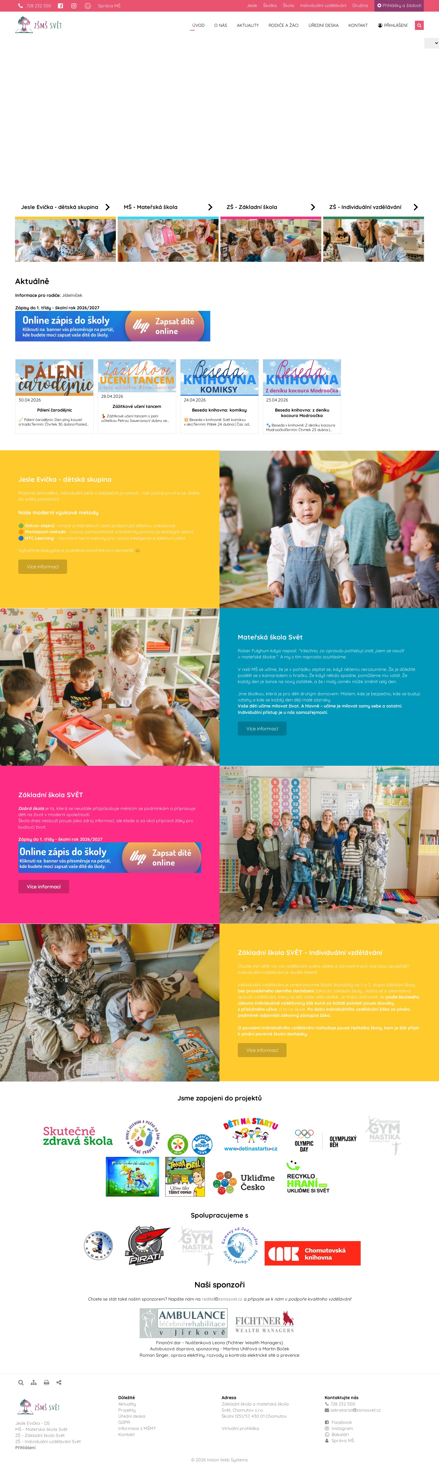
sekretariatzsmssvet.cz (355, 1410)
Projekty (127, 1410)
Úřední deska (324, 25)
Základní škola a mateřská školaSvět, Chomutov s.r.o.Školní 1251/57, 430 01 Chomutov (255, 1410)
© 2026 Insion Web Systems (219, 1460)
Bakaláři (337, 1434)
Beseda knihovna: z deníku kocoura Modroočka (302, 412)
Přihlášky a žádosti (399, 5)
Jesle (252, 5)
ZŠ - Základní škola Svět (40, 1435)
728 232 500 (34, 6)
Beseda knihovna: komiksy (219, 410)
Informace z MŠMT (137, 1428)
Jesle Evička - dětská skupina (65, 207)
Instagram (339, 1428)
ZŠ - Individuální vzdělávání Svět (48, 1441)
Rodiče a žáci (284, 25)
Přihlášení (392, 25)
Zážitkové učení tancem (136, 406)
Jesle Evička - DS (32, 1423)
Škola (288, 5)
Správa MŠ (109, 6)
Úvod (198, 25)
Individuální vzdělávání (323, 5)
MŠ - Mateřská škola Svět (41, 1429)
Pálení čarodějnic (54, 410)
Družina (360, 5)
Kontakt (358, 25)
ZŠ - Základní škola (271, 207)
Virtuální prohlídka (240, 1428)
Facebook (342, 1422)
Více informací (150, 141)
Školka (270, 5)
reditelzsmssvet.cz (222, 1299)
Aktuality (248, 25)
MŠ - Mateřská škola (168, 207)
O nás (220, 25)
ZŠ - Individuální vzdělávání (373, 207)
